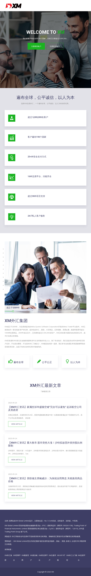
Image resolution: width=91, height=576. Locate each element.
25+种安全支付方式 (37, 156)
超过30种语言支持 (36, 196)
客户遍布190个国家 (37, 137)
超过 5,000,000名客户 (38, 117)
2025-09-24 (12, 438)
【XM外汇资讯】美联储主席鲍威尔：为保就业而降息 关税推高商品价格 (45, 480)
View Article (16, 424)
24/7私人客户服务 (36, 216)
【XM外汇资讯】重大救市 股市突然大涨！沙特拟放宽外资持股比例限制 (45, 444)
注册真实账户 (55, 46)
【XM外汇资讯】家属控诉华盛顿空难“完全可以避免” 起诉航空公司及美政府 (45, 408)
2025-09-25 (12, 403)
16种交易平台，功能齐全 (39, 176)
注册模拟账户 (36, 46)
